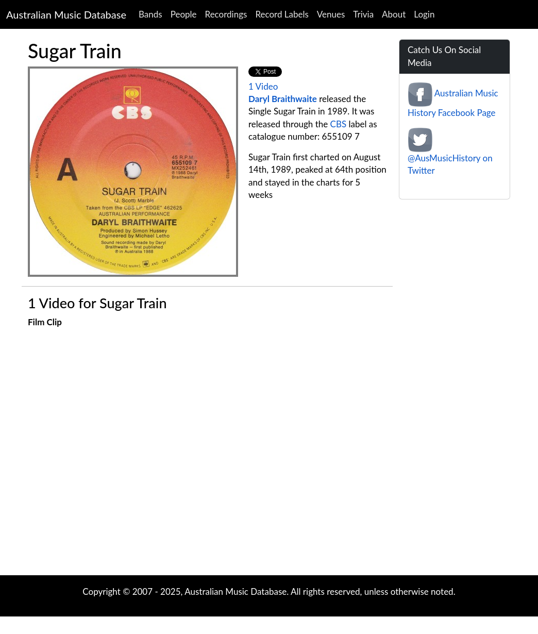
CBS (338, 124)
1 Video (263, 86)
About (394, 14)
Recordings (226, 14)
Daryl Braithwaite (282, 98)
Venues (331, 14)
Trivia (363, 14)
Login (424, 14)
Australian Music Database (66, 14)
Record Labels (281, 14)
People (184, 14)
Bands (150, 14)
